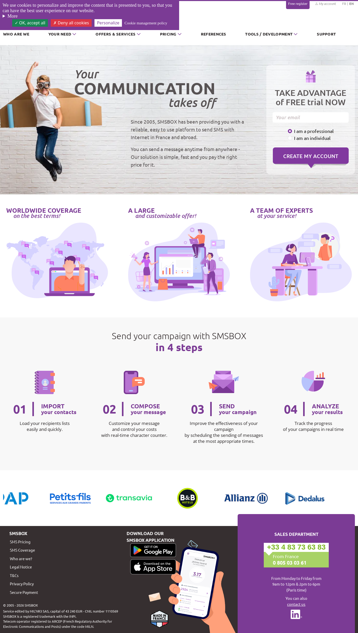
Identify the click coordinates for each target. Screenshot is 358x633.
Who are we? (21, 558)
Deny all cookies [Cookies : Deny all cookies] (71, 23)
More (13, 16)
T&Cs (14, 575)
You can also (296, 601)
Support (326, 34)
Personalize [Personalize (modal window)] (108, 23)
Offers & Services (115, 34)
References (213, 34)
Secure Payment (24, 592)
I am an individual (312, 138)
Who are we (16, 34)
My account (325, 3)
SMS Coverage (22, 549)
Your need (59, 34)
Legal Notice (21, 566)
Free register (298, 3)
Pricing (168, 34)
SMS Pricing (20, 541)
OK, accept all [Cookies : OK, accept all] (30, 23)
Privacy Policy (22, 583)
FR (344, 3)
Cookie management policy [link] (146, 23)
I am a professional (314, 131)
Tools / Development (269, 34)
